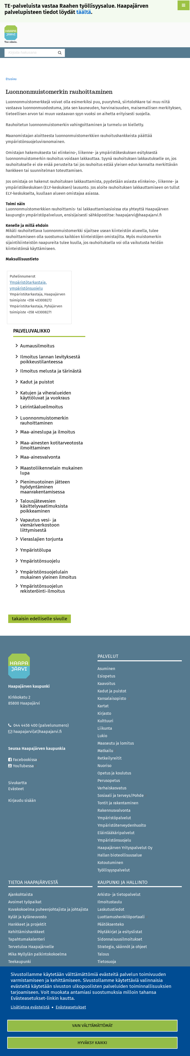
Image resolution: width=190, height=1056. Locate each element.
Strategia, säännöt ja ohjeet (122, 946)
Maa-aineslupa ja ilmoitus (47, 432)
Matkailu (107, 750)
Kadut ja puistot (37, 382)
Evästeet (16, 788)
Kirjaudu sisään (22, 800)
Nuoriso (104, 765)
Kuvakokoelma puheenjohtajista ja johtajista (48, 909)
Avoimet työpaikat (25, 902)
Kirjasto (104, 713)
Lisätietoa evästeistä (30, 1007)
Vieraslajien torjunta (41, 539)
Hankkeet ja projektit (27, 924)
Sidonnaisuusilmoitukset (119, 939)
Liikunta (104, 728)
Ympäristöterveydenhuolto (121, 825)
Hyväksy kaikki (92, 1042)
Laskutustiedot (110, 909)
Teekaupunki (19, 961)
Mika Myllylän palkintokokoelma (37, 954)
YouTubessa (25, 766)
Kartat (103, 706)
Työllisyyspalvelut (113, 870)
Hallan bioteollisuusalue (119, 855)
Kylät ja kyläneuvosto (27, 916)
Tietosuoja (106, 961)
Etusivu (11, 79)
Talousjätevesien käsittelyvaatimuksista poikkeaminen (44, 506)
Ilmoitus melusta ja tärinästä (50, 371)
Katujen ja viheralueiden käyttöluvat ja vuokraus (45, 395)
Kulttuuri (105, 721)
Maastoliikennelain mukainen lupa (51, 470)
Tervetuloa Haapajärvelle (31, 946)
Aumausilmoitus (37, 346)
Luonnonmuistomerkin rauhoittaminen (44, 420)
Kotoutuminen (110, 862)
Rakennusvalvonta (114, 810)
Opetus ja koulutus (114, 773)
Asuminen (106, 668)
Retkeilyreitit (109, 758)
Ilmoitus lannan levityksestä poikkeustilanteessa (50, 359)
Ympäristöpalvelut (114, 818)
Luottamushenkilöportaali (122, 916)
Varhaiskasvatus (111, 788)
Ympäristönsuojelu (40, 561)
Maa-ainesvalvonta (40, 457)
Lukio (102, 735)
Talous (103, 954)
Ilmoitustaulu (109, 902)
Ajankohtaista (20, 894)
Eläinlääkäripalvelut (116, 832)
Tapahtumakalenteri (26, 939)
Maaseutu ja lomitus (115, 743)
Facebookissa (27, 759)
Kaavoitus (106, 683)
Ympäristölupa (35, 550)
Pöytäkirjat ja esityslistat (119, 931)
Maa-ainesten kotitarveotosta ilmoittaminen (51, 445)
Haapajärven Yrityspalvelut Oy (124, 847)
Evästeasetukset (71, 1007)
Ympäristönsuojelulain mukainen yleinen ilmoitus (48, 574)
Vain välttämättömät (92, 1025)
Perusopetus (108, 780)
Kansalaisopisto (114, 698)
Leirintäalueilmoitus (41, 407)
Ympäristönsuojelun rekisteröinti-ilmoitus (42, 588)
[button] (184, 5)
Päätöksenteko (110, 924)
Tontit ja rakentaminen (117, 803)
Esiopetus (106, 676)
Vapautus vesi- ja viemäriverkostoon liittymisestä (39, 525)
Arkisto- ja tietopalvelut (119, 894)
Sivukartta (17, 782)
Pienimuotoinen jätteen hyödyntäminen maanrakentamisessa (45, 487)
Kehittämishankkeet (26, 931)
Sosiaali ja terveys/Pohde (122, 795)
